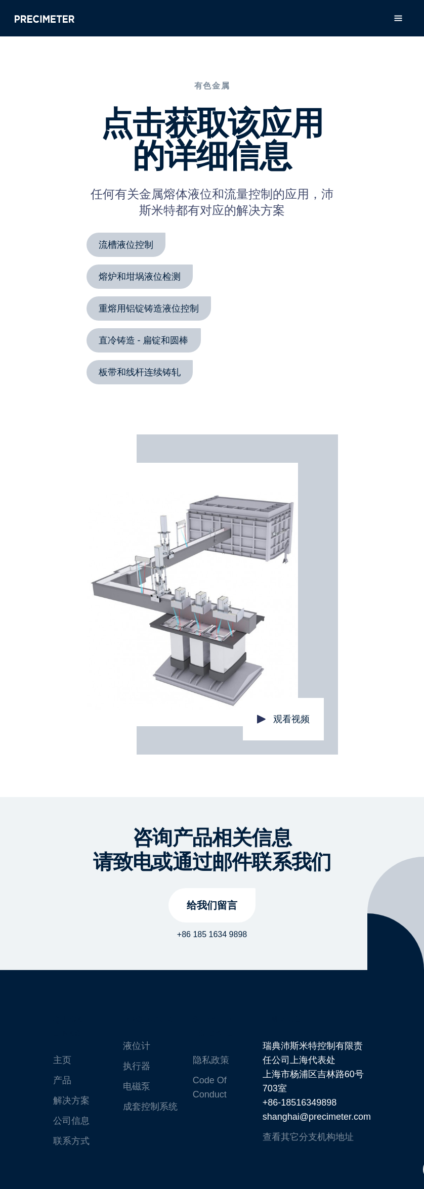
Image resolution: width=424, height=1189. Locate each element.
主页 (62, 1060)
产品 (62, 1080)
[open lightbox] (283, 719)
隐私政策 (211, 1060)
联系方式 (71, 1141)
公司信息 (71, 1121)
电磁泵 (136, 1086)
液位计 (136, 1046)
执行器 (136, 1066)
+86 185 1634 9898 (212, 934)
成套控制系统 (150, 1107)
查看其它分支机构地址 (308, 1137)
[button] (398, 18)
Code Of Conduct (210, 1087)
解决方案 (71, 1100)
